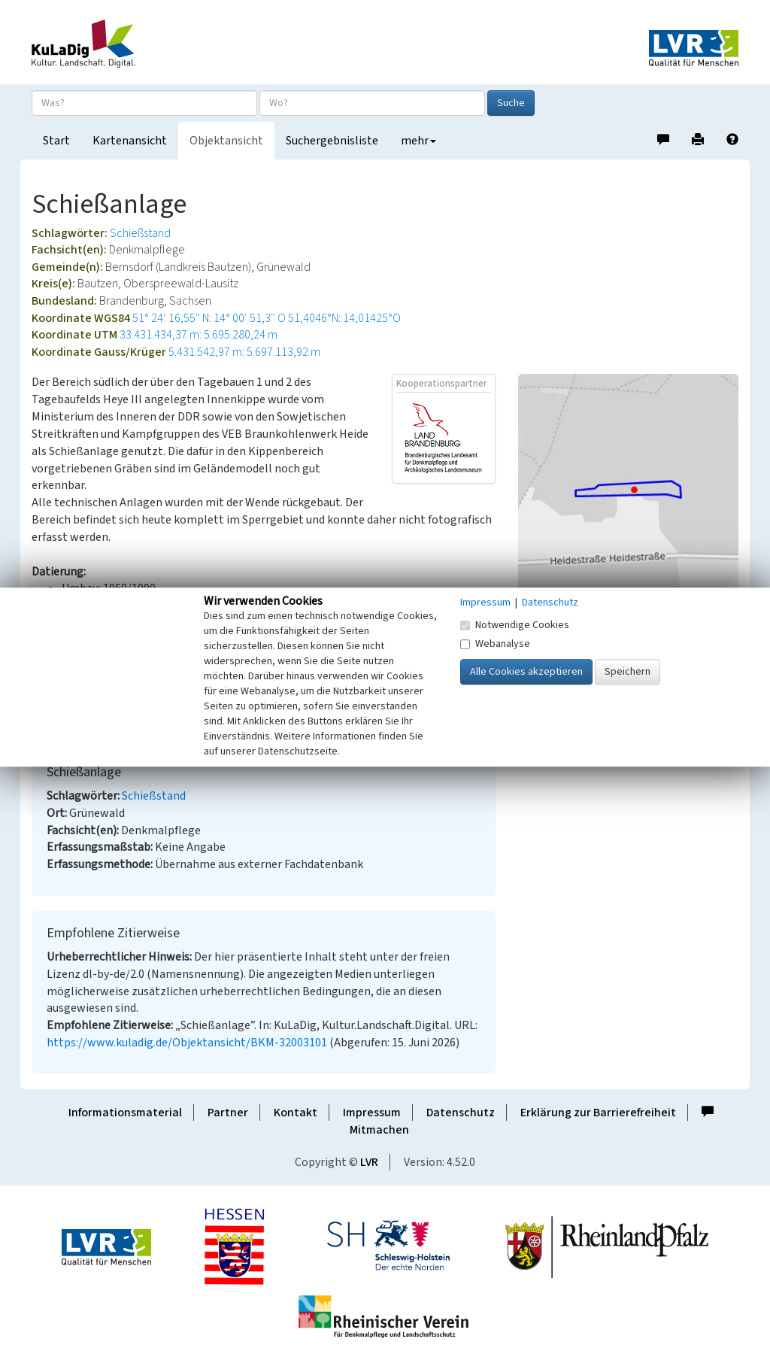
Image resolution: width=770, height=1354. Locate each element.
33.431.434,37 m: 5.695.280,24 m (198, 334)
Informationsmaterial (125, 1112)
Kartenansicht (129, 140)
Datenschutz (460, 1112)
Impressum (372, 1112)
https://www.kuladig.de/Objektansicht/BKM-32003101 (187, 1042)
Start (56, 140)
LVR (369, 1162)
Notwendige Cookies (514, 625)
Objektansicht (226, 140)
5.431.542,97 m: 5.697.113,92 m (244, 352)
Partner (228, 1112)
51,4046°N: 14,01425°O (344, 318)
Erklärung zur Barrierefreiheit (598, 1112)
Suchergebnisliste (332, 140)
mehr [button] (418, 140)
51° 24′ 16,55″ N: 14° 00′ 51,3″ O (209, 318)
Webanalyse (495, 643)
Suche (511, 103)
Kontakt (295, 1112)
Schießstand (140, 233)
